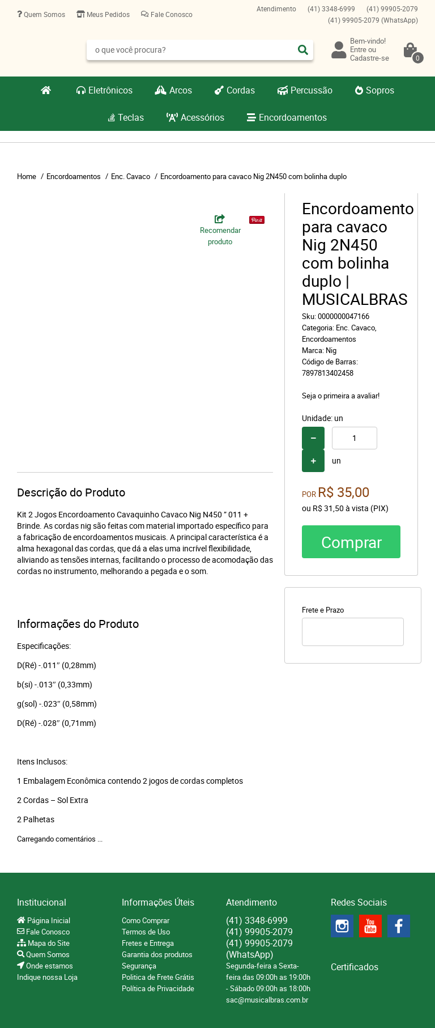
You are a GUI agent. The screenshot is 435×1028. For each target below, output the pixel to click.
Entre (358, 49)
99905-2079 (392, 8)
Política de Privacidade (158, 988)
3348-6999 (331, 8)
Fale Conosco (171, 14)
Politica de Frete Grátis (158, 977)
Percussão (311, 90)
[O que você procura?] (303, 50)
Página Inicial (47, 920)
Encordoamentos (293, 117)
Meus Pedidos (107, 14)
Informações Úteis (158, 902)
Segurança (139, 966)
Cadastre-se (369, 58)
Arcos (180, 90)
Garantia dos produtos (157, 954)
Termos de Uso (146, 932)
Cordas (241, 90)
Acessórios (202, 117)
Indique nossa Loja (47, 977)
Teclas (131, 117)
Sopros (380, 90)
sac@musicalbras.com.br (267, 1000)
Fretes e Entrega (148, 943)
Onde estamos (48, 966)
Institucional (41, 902)
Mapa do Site (48, 943)
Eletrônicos (110, 90)
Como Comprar (145, 920)
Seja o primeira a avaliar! (340, 395)
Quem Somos (43, 14)
